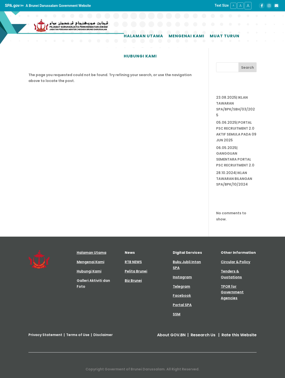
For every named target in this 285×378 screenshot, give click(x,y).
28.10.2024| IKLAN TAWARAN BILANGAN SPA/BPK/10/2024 (234, 178)
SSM (176, 314)
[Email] (276, 6)
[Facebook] (262, 6)
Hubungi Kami (140, 56)
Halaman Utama (143, 36)
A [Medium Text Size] (240, 5)
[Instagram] (269, 6)
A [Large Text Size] (247, 5)
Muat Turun (224, 36)
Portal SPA (182, 304)
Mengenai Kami (186, 36)
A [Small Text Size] (232, 5)
